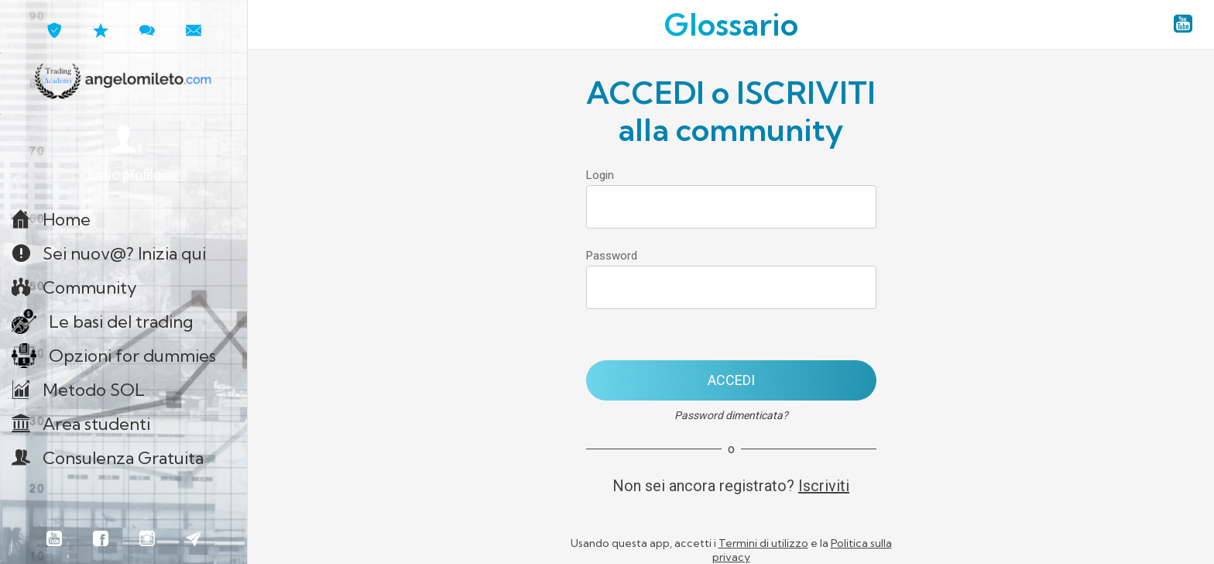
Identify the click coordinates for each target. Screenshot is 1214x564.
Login (600, 175)
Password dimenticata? (731, 415)
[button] (123, 154)
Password (611, 256)
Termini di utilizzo (763, 543)
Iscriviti (823, 485)
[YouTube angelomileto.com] (1183, 24)
